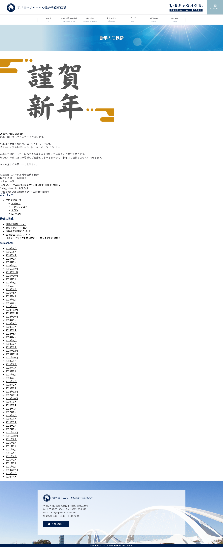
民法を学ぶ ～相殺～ (17, 227)
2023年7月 (11, 367)
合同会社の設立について (18, 234)
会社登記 (90, 19)
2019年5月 (11, 473)
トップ (48, 19)
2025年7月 (11, 286)
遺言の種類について (16, 224)
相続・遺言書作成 (69, 19)
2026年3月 (11, 258)
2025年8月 (11, 282)
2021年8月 (11, 442)
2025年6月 (11, 289)
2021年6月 (11, 449)
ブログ (132, 19)
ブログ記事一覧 (14, 200)
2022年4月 (11, 418)
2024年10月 (12, 316)
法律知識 (15, 213)
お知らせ (23, 188)
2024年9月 (11, 320)
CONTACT (215, 7)
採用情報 (153, 19)
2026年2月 (11, 262)
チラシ (14, 210)
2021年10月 (12, 436)
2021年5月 (11, 453)
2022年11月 (12, 395)
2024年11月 (12, 313)
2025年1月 (11, 306)
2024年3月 (11, 340)
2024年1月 (11, 347)
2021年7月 (11, 446)
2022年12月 (12, 391)
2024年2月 (11, 343)
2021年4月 (11, 456)
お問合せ (174, 19)
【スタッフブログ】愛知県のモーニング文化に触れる (33, 238)
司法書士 (39, 184)
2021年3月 (11, 459)
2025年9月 (11, 279)
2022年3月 (11, 422)
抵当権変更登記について (18, 231)
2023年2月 (11, 384)
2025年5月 (11, 292)
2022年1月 (11, 429)
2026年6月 (11, 248)
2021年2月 (11, 463)
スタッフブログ (19, 206)
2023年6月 (11, 371)
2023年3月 (11, 381)
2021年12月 (12, 432)
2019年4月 (11, 476)
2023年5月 (11, 374)
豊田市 (56, 184)
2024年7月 (11, 326)
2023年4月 (11, 378)
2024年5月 (11, 333)
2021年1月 (11, 466)
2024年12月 (12, 309)
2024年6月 (11, 330)
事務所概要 (111, 19)
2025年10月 (12, 275)
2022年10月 (12, 398)
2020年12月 (12, 470)
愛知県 (48, 184)
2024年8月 (11, 323)
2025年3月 (11, 299)
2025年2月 (11, 303)
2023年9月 (11, 361)
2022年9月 (11, 401)
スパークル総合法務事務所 (19, 184)
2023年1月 (11, 388)
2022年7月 (11, 408)
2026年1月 (11, 265)
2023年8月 (11, 364)
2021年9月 (11, 439)
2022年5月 (11, 415)
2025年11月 (12, 272)
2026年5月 (11, 251)
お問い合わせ (56, 523)
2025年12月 (12, 269)
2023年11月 (12, 354)
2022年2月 (11, 425)
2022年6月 (11, 412)
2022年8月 (11, 405)
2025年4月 (11, 296)
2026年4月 (11, 255)
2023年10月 (12, 357)
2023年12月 (12, 350)
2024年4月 (11, 337)
